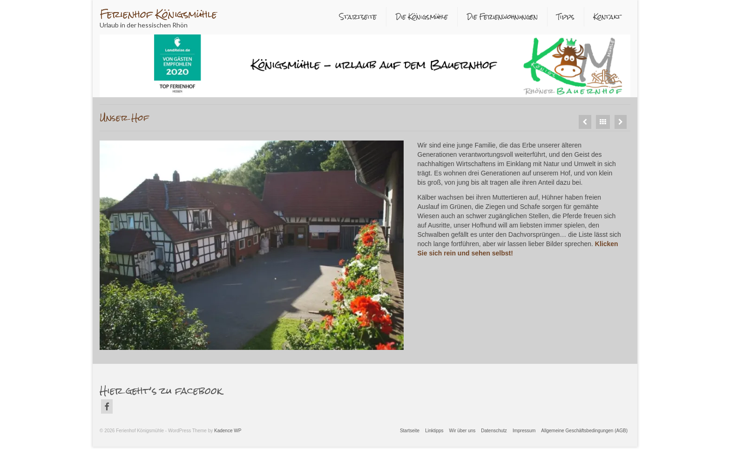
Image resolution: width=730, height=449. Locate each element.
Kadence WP (227, 430)
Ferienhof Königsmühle (158, 14)
